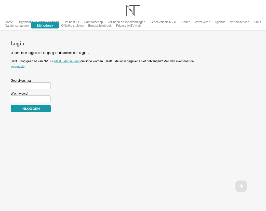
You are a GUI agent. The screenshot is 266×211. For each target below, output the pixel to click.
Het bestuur (71, 22)
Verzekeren (202, 22)
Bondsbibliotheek (99, 25)
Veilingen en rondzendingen (126, 22)
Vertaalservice (239, 22)
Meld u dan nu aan (66, 61)
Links (257, 22)
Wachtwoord (19, 93)
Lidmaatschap (93, 22)
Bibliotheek (45, 25)
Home (9, 22)
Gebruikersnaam (22, 80)
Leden (186, 22)
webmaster (18, 66)
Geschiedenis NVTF (163, 22)
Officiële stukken (72, 25)
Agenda (220, 22)
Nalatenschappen (17, 25)
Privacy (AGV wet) (128, 25)
